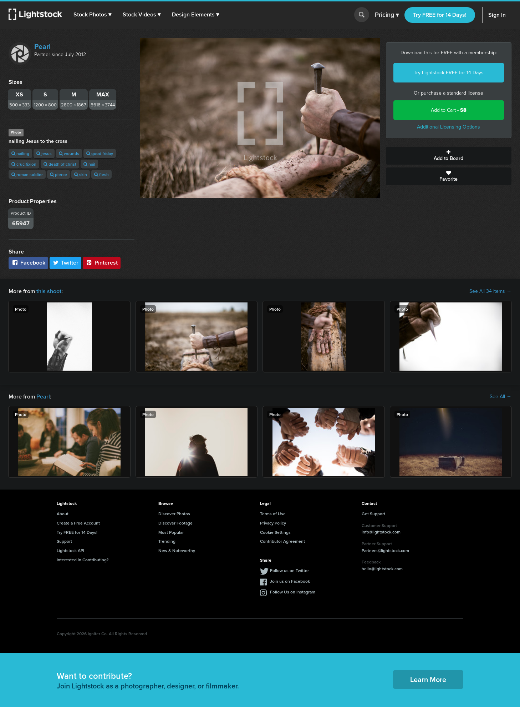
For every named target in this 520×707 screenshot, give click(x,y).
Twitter (65, 263)
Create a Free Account (78, 523)
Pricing (387, 15)
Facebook (28, 263)
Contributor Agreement (282, 541)
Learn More (428, 679)
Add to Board (448, 156)
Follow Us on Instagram (292, 592)
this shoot (48, 291)
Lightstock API (70, 550)
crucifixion (23, 164)
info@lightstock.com (381, 532)
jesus (44, 153)
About (62, 514)
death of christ (60, 164)
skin (80, 174)
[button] (92, 14)
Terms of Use (273, 514)
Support (64, 541)
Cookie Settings (275, 532)
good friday (99, 153)
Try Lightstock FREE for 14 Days (449, 72)
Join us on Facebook (290, 581)
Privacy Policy (273, 523)
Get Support (373, 514)
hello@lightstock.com (382, 569)
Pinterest (102, 263)
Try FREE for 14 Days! (440, 15)
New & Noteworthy (176, 550)
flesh (101, 174)
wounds (69, 153)
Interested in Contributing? (83, 560)
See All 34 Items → (490, 291)
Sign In (497, 15)
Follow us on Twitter (289, 570)
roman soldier (27, 174)
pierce (58, 174)
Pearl (42, 46)
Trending (166, 541)
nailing (20, 153)
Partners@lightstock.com (385, 550)
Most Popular (171, 532)
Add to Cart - (449, 110)
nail (89, 164)
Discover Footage (175, 523)
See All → (500, 396)
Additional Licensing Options (448, 127)
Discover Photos (174, 514)
